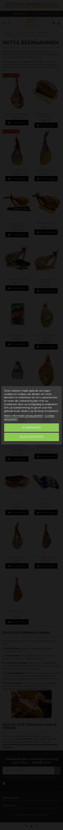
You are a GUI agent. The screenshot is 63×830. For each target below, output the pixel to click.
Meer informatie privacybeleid (23, 415)
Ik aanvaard (31, 427)
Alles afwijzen (31, 436)
